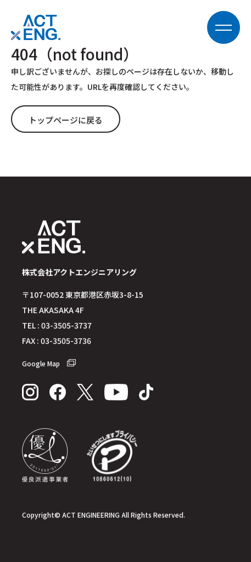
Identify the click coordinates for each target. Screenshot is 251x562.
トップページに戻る (66, 120)
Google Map (49, 364)
